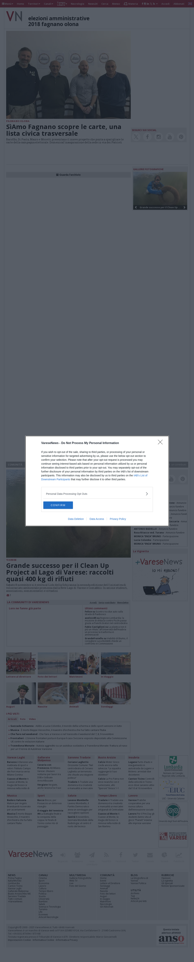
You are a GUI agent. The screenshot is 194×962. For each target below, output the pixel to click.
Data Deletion (76, 518)
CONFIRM (61, 505)
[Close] (161, 443)
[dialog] (97, 481)
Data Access (96, 518)
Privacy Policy (118, 518)
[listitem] (97, 494)
